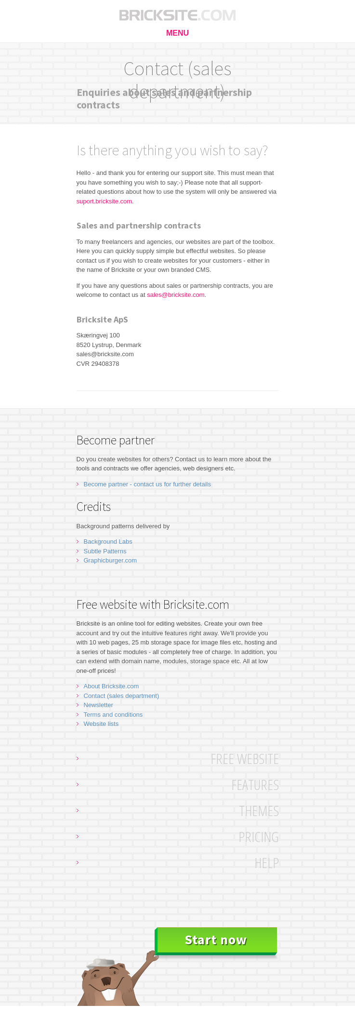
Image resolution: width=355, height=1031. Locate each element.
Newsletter (98, 705)
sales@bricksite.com (175, 294)
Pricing (258, 836)
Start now (215, 939)
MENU (177, 33)
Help (266, 862)
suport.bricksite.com (104, 201)
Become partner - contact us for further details (147, 484)
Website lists (101, 723)
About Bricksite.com (111, 686)
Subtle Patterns (105, 551)
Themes (259, 810)
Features (255, 784)
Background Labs (108, 541)
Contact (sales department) (121, 695)
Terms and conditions (113, 714)
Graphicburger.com (110, 560)
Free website (244, 758)
